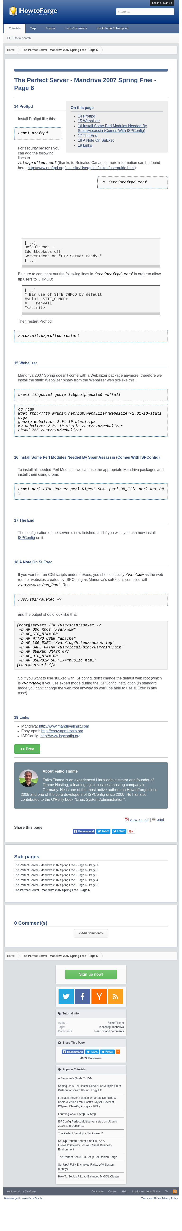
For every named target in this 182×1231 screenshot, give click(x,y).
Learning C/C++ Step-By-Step (77, 1114)
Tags (33, 28)
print (160, 820)
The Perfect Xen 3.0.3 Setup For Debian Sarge (87, 1157)
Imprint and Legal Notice (146, 1191)
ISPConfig (26, 538)
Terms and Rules (151, 1198)
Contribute (97, 1191)
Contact (112, 1191)
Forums (50, 28)
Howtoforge (23, 1198)
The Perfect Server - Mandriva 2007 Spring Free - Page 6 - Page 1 (56, 865)
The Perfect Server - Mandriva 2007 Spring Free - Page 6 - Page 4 (56, 880)
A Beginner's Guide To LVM (75, 1078)
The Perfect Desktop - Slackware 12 (81, 1133)
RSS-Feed (175, 1191)
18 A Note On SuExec (96, 140)
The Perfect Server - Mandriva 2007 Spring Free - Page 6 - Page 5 (56, 885)
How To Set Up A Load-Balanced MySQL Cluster (88, 1176)
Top (167, 1191)
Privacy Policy (170, 1198)
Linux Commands (76, 28)
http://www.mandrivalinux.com (64, 726)
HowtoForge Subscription (112, 28)
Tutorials (15, 28)
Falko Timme (116, 1022)
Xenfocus (30, 1191)
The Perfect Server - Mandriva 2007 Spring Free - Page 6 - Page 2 (56, 870)
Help (124, 1191)
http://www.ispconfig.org (61, 736)
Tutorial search (21, 38)
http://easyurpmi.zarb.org (62, 731)
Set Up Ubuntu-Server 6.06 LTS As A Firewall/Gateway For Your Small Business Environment (85, 1145)
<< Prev (27, 749)
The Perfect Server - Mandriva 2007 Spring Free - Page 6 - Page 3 (56, 875)
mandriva (118, 1027)
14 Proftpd (86, 116)
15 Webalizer (89, 121)
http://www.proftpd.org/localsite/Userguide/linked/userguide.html (81, 168)
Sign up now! (91, 974)
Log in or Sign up (162, 2)
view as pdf (139, 820)
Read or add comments (109, 1031)
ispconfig (105, 1027)
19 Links (85, 145)
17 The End (87, 136)
